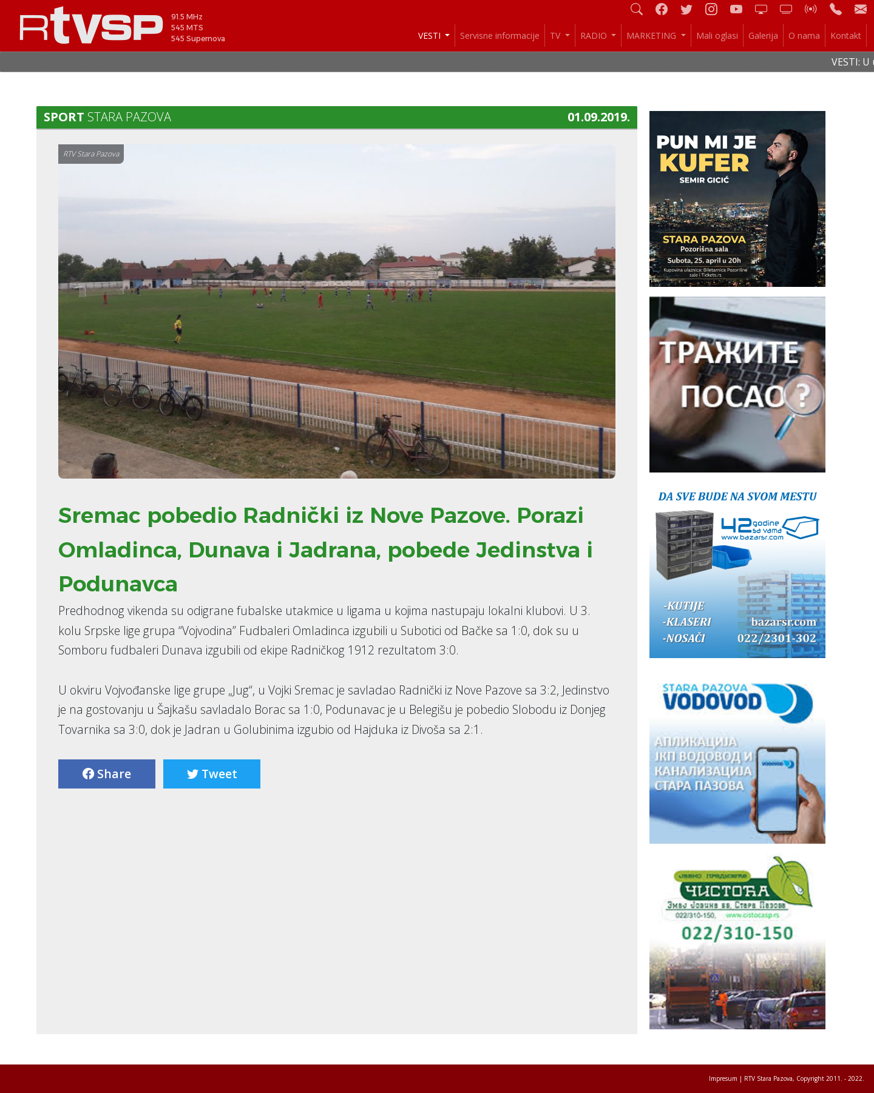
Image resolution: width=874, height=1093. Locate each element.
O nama (804, 35)
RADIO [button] (594, 35)
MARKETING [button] (652, 35)
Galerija (763, 35)
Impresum (723, 1078)
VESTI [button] (430, 35)
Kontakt (845, 35)
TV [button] (556, 35)
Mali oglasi (717, 35)
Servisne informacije (500, 35)
